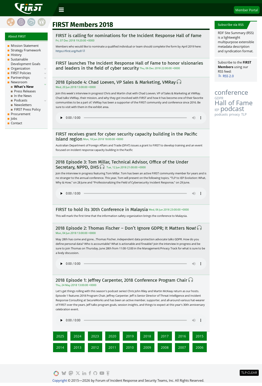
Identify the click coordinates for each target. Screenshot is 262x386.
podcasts (221, 114)
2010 (130, 347)
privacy (234, 114)
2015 (200, 336)
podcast (232, 108)
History (16, 54)
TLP (244, 114)
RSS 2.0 (226, 76)
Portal (246, 10)
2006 (200, 347)
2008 (165, 347)
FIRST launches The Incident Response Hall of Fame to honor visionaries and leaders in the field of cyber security (129, 65)
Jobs (14, 118)
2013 (77, 347)
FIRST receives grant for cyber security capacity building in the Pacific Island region (126, 136)
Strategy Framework (26, 50)
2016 (182, 336)
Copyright (59, 380)
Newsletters (23, 105)
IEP (217, 110)
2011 (112, 347)
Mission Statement (25, 45)
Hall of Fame (234, 102)
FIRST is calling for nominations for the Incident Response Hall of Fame (128, 35)
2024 (77, 336)
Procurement (20, 114)
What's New (24, 86)
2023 (95, 336)
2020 (112, 336)
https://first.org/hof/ (69, 51)
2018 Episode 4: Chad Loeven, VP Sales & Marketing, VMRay (116, 82)
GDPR (219, 98)
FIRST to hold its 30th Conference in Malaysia (102, 209)
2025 (60, 336)
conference (231, 92)
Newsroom (19, 82)
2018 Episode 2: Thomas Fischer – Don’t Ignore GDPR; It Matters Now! (126, 228)
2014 (60, 347)
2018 (147, 336)
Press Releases (25, 91)
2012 (95, 347)
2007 (182, 347)
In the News (23, 95)
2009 (147, 347)
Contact (16, 123)
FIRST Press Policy (27, 109)
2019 (130, 336)
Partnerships (20, 77)
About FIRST (17, 36)
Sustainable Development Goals (25, 61)
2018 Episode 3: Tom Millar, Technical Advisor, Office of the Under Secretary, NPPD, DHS (122, 164)
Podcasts (20, 100)
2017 (165, 336)
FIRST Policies (21, 73)
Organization (20, 68)
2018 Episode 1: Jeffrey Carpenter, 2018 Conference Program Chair (121, 280)
